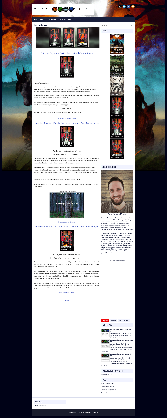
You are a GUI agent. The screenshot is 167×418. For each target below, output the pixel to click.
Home (35, 19)
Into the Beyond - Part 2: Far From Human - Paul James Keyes (67, 123)
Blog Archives (123, 320)
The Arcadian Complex (90, 412)
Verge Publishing (40, 405)
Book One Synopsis (107, 383)
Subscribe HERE (106, 374)
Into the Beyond (40, 25)
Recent (113, 320)
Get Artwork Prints (66, 19)
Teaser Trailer (52, 19)
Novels (43, 18)
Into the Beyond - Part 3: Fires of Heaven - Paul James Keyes (66, 226)
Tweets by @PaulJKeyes (117, 260)
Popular (105, 320)
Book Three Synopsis (108, 390)
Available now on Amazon (67, 118)
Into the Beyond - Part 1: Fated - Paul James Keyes (67, 53)
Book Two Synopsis (107, 386)
